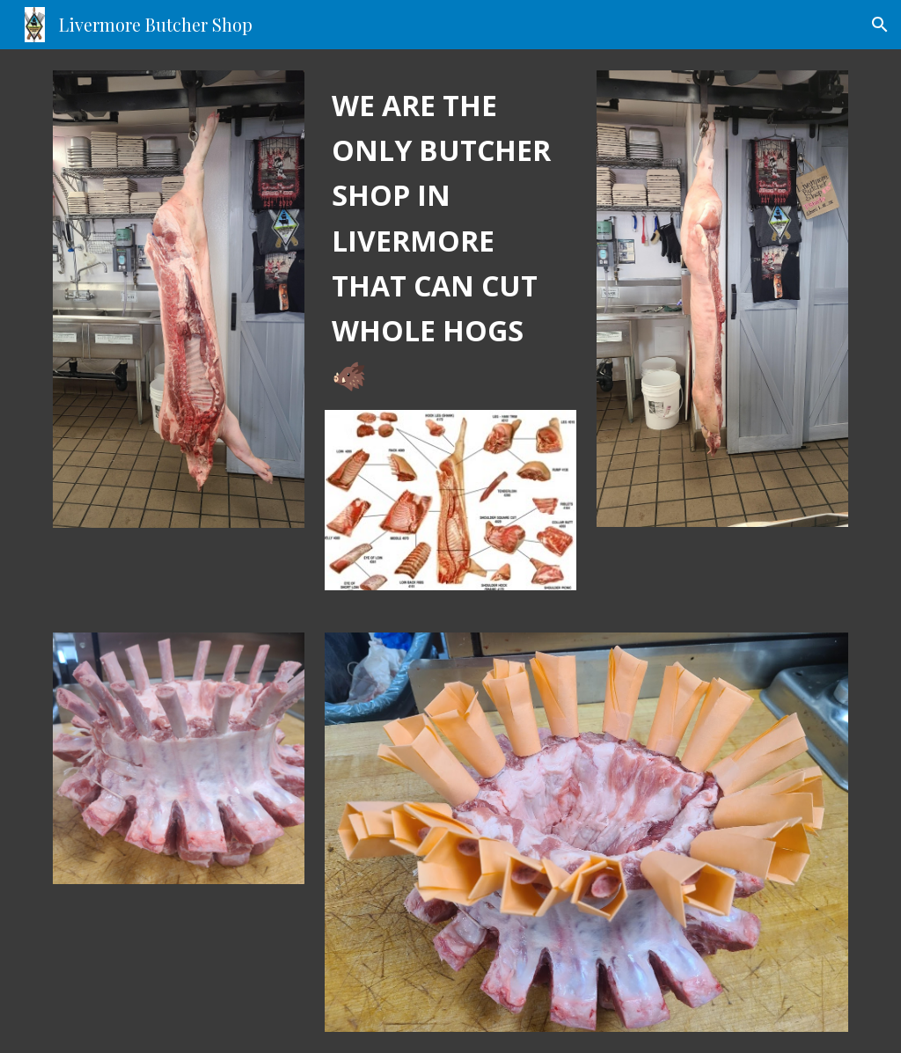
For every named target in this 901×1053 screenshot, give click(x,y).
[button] (880, 25)
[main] (450, 240)
